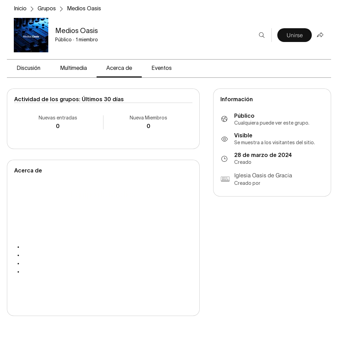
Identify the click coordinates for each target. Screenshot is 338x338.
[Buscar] (262, 35)
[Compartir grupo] (320, 35)
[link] (28, 68)
